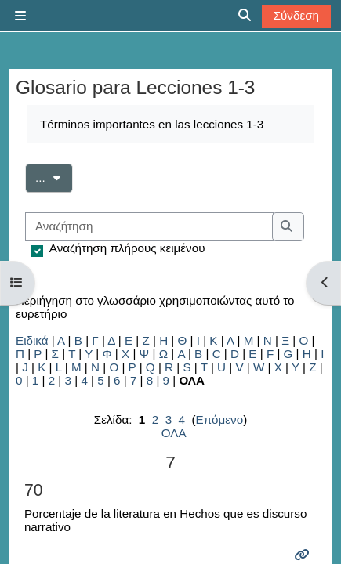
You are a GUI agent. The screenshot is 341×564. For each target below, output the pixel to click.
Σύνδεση (296, 15)
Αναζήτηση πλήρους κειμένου (127, 248)
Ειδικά (32, 340)
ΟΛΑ (174, 432)
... (54, 176)
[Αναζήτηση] (149, 226)
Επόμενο (220, 419)
